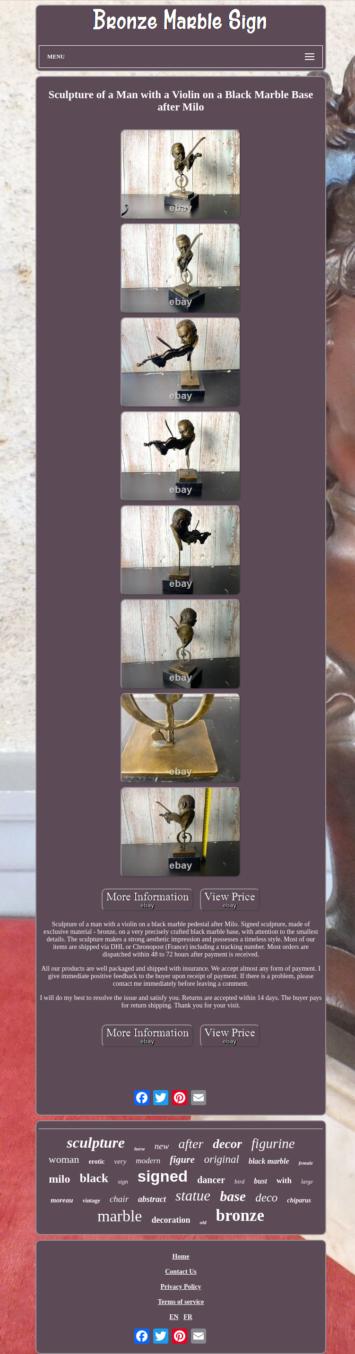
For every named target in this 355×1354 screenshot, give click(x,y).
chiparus (299, 1200)
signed (163, 1176)
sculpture (96, 1142)
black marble (269, 1161)
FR (187, 1316)
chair (119, 1199)
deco (266, 1197)
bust (260, 1181)
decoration (170, 1220)
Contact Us (181, 1271)
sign (123, 1181)
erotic (97, 1161)
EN (173, 1316)
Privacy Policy (181, 1286)
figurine (273, 1143)
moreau (62, 1200)
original (221, 1159)
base (233, 1196)
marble (119, 1216)
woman (64, 1159)
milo (59, 1179)
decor (227, 1144)
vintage (91, 1200)
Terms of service (181, 1301)
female (306, 1163)
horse (139, 1148)
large (307, 1181)
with (284, 1180)
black (93, 1178)
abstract (152, 1199)
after (190, 1143)
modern (148, 1160)
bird (239, 1181)
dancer (211, 1180)
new (162, 1146)
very (120, 1161)
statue (192, 1195)
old (202, 1222)
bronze (240, 1215)
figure (182, 1159)
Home (181, 1256)
